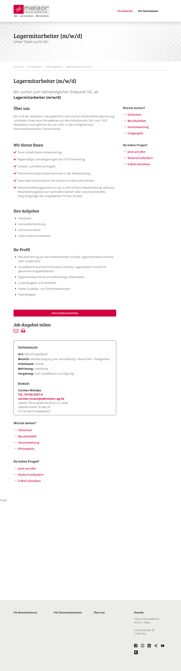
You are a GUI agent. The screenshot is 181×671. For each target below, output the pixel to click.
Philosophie (26, 449)
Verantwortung (28, 442)
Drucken (23, 330)
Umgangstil (135, 133)
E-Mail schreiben (29, 481)
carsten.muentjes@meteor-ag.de (41, 399)
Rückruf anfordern (31, 475)
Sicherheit (25, 430)
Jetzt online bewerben (64, 313)
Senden (16, 330)
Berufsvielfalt (27, 436)
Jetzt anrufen (27, 468)
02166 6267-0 (33, 394)
